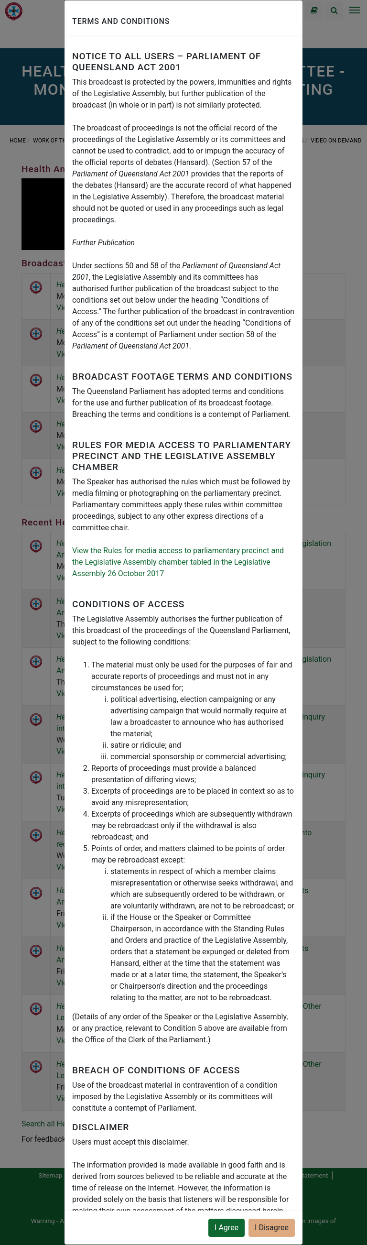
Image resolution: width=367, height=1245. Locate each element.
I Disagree (272, 1227)
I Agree (226, 1227)
